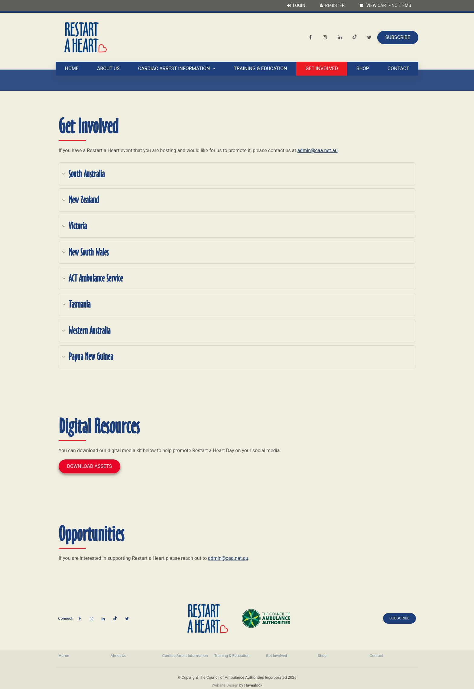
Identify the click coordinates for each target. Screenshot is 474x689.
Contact (398, 69)
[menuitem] (81, 655)
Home (71, 69)
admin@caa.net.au (317, 150)
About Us (108, 69)
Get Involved (322, 69)
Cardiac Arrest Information (174, 69)
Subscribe (397, 38)
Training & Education (260, 69)
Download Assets (89, 466)
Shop (362, 69)
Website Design (225, 685)
